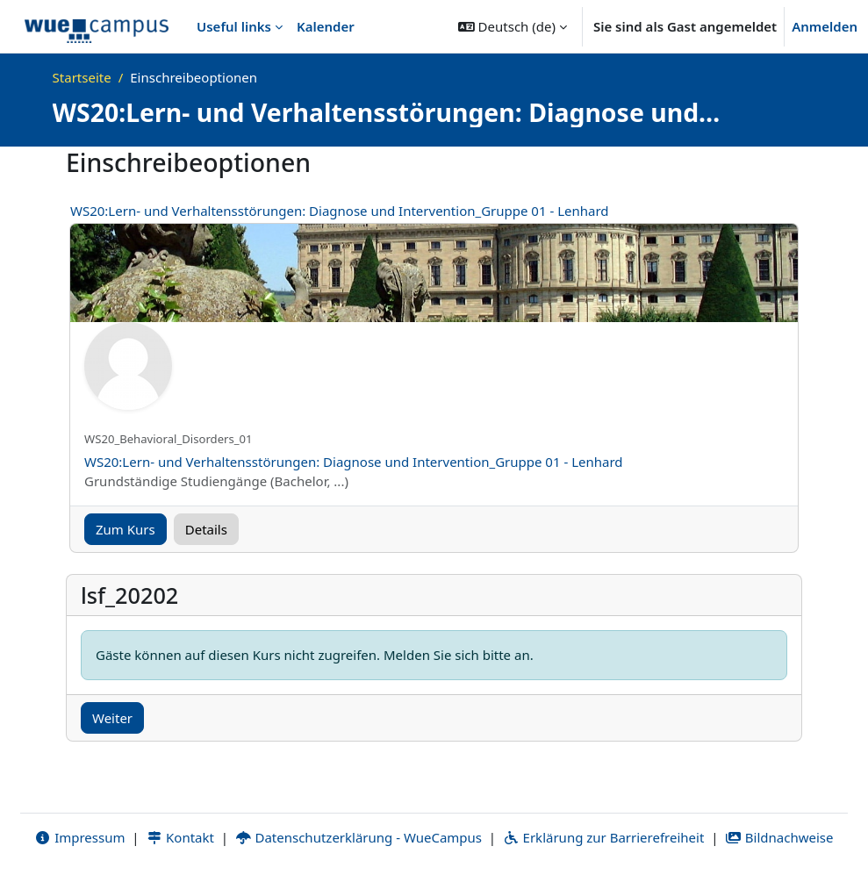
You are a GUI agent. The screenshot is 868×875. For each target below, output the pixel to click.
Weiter (112, 718)
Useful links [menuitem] (234, 26)
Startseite (82, 77)
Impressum (79, 837)
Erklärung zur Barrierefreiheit (603, 837)
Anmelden (824, 26)
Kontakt (180, 837)
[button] (512, 26)
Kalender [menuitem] (326, 26)
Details (206, 529)
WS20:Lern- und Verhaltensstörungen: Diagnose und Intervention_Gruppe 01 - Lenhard (339, 210)
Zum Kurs (125, 529)
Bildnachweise (779, 837)
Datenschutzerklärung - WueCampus (358, 837)
